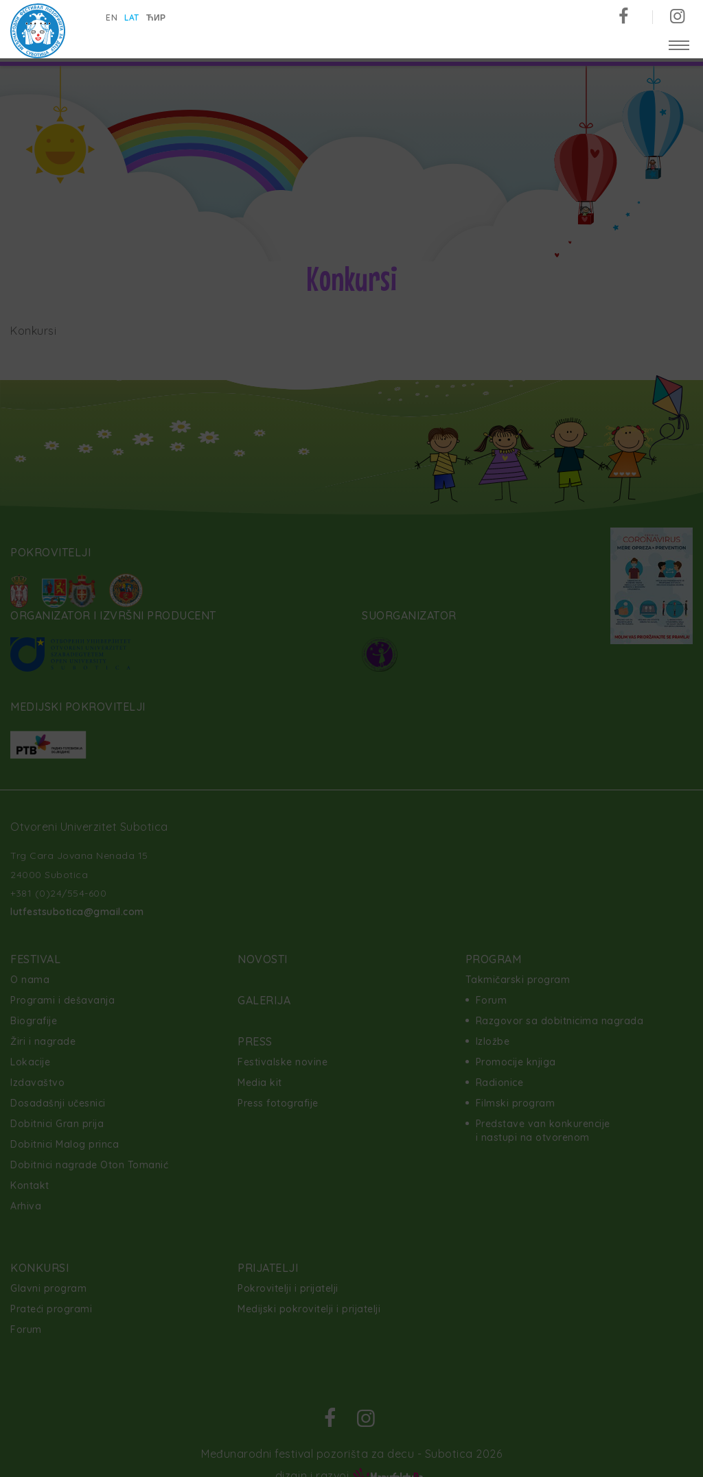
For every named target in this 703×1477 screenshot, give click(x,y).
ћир (157, 17)
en (112, 17)
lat (132, 17)
